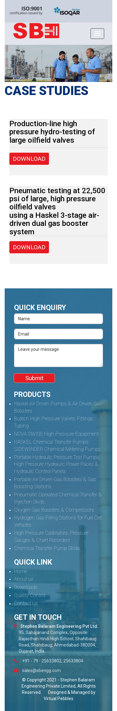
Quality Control (29, 595)
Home (20, 571)
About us (23, 579)
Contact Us (26, 603)
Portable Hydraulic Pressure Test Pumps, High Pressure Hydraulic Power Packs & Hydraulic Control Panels (57, 464)
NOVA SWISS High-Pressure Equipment (56, 434)
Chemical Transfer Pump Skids (47, 548)
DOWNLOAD (29, 158)
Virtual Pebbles (58, 698)
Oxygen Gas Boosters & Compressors (54, 510)
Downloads (25, 587)
